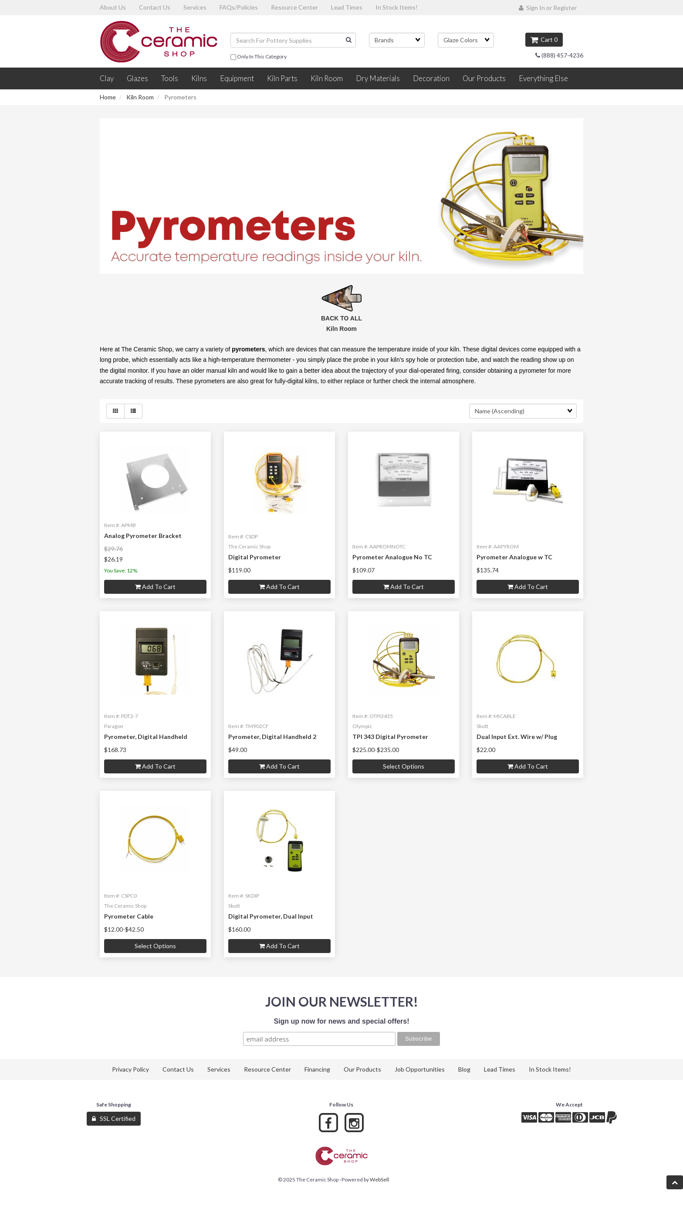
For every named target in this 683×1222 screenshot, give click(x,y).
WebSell (379, 1179)
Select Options (403, 766)
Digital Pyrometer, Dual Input (270, 916)
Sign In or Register (548, 7)
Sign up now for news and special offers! (341, 1021)
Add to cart (155, 586)
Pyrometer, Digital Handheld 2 (272, 736)
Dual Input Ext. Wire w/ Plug (517, 736)
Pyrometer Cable (128, 916)
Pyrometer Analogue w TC (514, 557)
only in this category (258, 57)
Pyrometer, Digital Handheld (145, 736)
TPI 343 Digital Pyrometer (390, 736)
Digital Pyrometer (254, 557)
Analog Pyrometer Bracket (143, 535)
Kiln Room (140, 97)
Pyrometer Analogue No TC (392, 557)
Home (108, 97)
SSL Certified (113, 1118)
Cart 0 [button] (544, 39)
